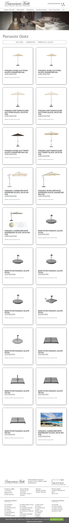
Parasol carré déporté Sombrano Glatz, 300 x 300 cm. (51, 433)
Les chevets (7, 506)
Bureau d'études (9, 10)
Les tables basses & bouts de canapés (27, 505)
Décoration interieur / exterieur (26, 494)
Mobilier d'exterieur (41, 492)
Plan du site (55, 493)
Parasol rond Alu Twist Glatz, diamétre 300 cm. (17, 151)
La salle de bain (39, 504)
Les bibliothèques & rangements (9, 513)
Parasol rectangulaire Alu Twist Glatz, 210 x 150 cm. (50, 152)
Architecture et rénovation (24, 491)
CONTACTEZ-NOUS (54, 3)
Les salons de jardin (57, 507)
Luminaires (38, 517)
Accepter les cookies (57, 519)
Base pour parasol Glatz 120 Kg (50, 352)
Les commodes (8, 504)
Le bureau (37, 514)
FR (63, 10)
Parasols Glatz (45, 42)
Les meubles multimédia (26, 514)
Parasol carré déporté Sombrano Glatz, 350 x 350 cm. (17, 232)
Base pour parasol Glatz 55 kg (17, 272)
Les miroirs (38, 506)
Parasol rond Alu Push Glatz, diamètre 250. (49, 71)
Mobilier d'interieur (41, 490)
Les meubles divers (40, 507)
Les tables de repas (25, 509)
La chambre (38, 512)
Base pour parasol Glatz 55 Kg (50, 312)
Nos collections (54, 10)
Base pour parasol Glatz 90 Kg (17, 352)
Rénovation (20, 10)
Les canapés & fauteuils (26, 507)
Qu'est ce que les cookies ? (34, 521)
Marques (30, 42)
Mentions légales (56, 489)
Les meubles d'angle (9, 515)
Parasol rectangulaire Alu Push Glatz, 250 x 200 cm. (50, 112)
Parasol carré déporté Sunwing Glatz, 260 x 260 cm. (16, 192)
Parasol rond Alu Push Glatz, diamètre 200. (16, 71)
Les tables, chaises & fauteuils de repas (57, 510)
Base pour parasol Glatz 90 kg (17, 312)
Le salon (37, 509)
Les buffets (7, 509)
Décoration (30, 10)
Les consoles (7, 511)
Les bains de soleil (56, 506)
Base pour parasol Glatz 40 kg (50, 232)
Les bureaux (23, 515)
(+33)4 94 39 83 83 (58, 483)
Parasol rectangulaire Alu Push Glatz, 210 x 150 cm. (17, 112)
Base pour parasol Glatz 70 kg (50, 272)
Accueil (20, 42)
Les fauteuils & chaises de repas (26, 511)
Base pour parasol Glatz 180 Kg (50, 392)
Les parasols (55, 504)
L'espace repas (39, 511)
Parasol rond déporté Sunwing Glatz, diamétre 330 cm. (51, 192)
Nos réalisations (41, 10)
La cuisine (22, 517)
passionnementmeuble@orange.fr (59, 484)
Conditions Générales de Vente (58, 491)
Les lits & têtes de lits (10, 507)
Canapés (37, 515)
